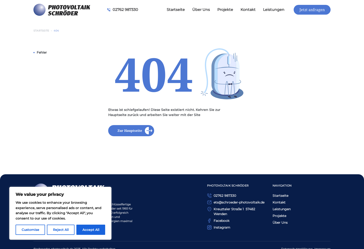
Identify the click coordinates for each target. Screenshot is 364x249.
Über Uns (201, 9)
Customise (30, 230)
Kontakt (248, 9)
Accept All (90, 230)
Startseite (176, 9)
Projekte (225, 9)
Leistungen (273, 9)
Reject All (61, 230)
